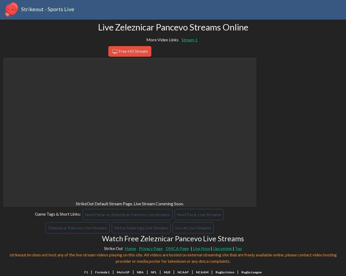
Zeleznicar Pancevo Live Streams (77, 227)
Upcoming (222, 248)
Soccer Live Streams (193, 227)
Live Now (201, 248)
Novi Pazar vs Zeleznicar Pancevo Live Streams (127, 214)
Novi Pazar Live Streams (199, 214)
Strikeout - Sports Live (38, 9)
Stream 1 (189, 39)
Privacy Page (151, 248)
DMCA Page (177, 248)
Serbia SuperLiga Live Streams (141, 227)
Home (130, 248)
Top (238, 248)
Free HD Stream (130, 51)
